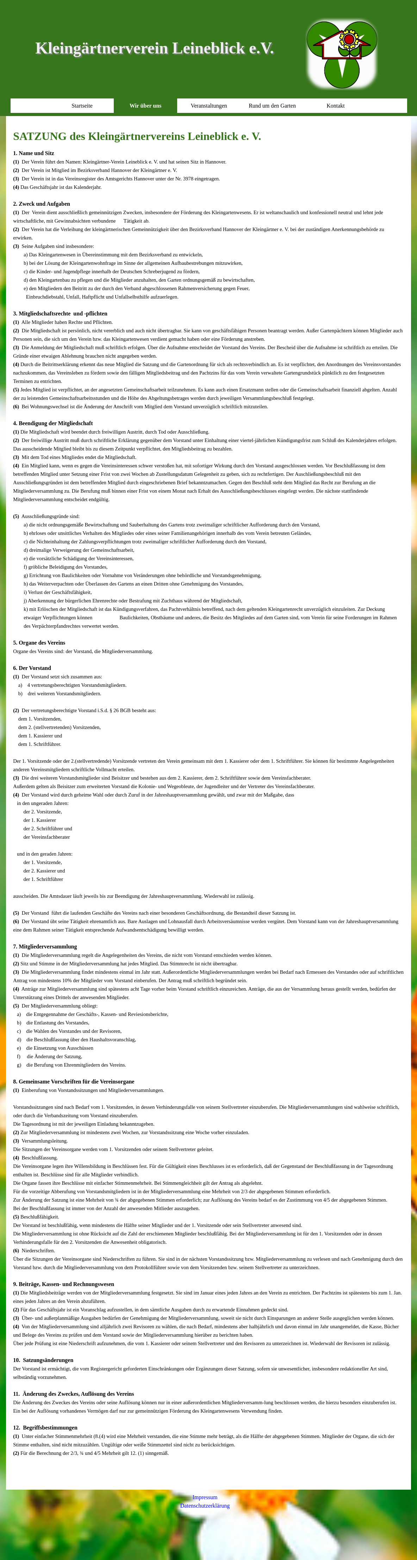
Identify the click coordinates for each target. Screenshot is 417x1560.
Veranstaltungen (209, 106)
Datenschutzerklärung (205, 1506)
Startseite (82, 106)
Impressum (204, 1497)
